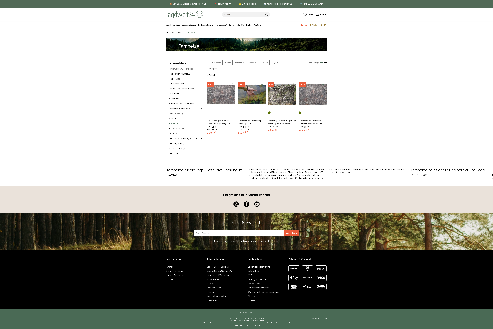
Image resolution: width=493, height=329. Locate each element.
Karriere (210, 283)
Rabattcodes (213, 279)
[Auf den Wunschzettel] (231, 84)
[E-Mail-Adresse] (239, 233)
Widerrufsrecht (254, 283)
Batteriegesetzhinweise (258, 288)
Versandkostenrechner (217, 296)
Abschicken (291, 233)
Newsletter (212, 300)
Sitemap (251, 296)
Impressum (253, 300)
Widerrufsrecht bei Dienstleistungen (264, 292)
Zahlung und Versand (257, 279)
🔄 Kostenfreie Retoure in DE (278, 4)
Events (169, 267)
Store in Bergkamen (175, 275)
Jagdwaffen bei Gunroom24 (219, 271)
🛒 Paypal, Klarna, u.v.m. (312, 4)
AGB (250, 275)
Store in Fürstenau (174, 271)
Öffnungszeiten (214, 288)
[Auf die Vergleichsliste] (226, 84)
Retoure (210, 292)
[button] (311, 14)
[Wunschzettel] (305, 14)
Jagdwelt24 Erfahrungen (218, 275)
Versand (261, 318)
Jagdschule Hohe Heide (218, 267)
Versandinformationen (241, 325)
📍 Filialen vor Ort (222, 4)
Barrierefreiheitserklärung (259, 267)
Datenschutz (253, 271)
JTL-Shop (323, 318)
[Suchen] (243, 14)
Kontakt (170, 279)
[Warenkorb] (321, 14)
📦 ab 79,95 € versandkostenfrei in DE (188, 4)
